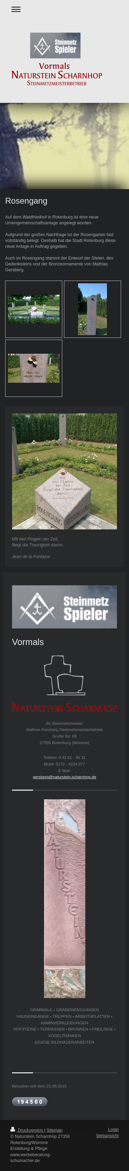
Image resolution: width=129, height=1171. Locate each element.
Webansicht (107, 1135)
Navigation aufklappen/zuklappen (64, 9)
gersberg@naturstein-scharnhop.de (64, 776)
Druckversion (27, 1130)
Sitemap (54, 1130)
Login (113, 1129)
